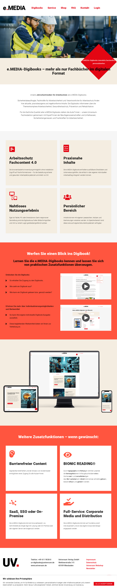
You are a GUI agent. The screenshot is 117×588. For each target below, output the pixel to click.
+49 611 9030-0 (44, 560)
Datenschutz (91, 562)
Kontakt (85, 8)
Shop (63, 8)
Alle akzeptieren (104, 584)
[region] (58, 581)
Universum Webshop (94, 565)
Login (97, 8)
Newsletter (90, 568)
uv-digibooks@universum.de (43, 562)
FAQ (73, 8)
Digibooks (37, 8)
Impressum (91, 560)
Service (51, 8)
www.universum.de (39, 565)
